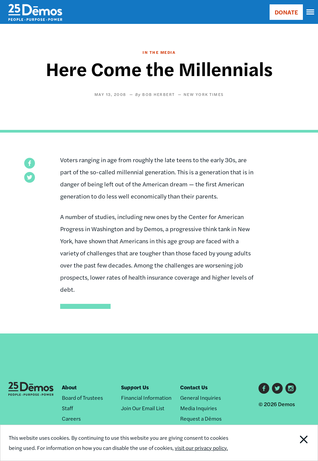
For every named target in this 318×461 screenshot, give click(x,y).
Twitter (277, 388)
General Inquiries (200, 397)
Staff (67, 408)
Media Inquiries (198, 408)
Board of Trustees (82, 397)
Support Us (135, 387)
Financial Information (146, 397)
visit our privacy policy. (201, 448)
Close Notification (287, 443)
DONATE (286, 12)
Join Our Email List (142, 408)
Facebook (264, 388)
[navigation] (310, 12)
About (69, 387)
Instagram (290, 388)
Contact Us (194, 387)
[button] (29, 163)
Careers (71, 418)
